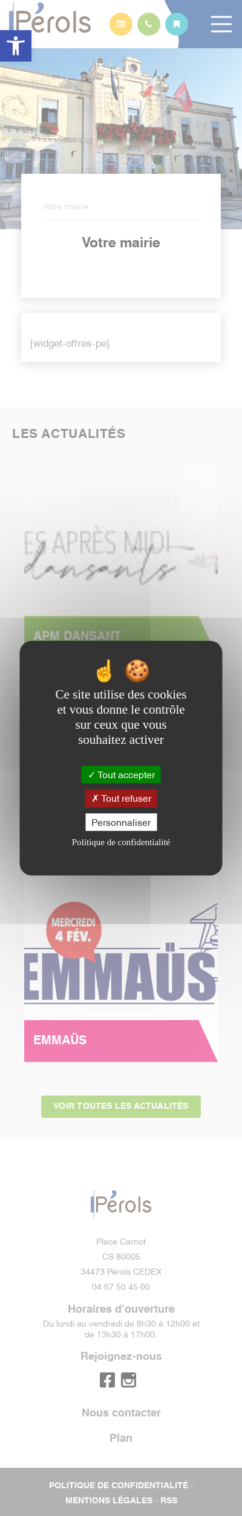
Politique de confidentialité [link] (121, 842)
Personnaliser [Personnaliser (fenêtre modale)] (121, 821)
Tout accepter (121, 774)
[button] (15, 46)
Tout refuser (121, 798)
